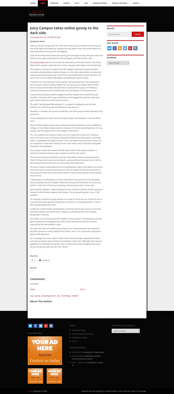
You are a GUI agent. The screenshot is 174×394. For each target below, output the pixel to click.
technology (65, 296)
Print (135, 3)
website (75, 296)
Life (76, 3)
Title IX (74, 341)
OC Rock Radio (78, 356)
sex (58, 296)
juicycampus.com (49, 296)
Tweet (32, 289)
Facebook (115, 48)
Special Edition (119, 3)
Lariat (30, 391)
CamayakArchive (37, 37)
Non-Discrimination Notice (82, 334)
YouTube (130, 48)
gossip (37, 296)
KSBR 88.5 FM (77, 352)
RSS (120, 48)
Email (109, 48)
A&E (86, 3)
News (42, 3)
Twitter (125, 48)
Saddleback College (80, 337)
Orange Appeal (100, 3)
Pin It (83, 289)
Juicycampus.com (42, 62)
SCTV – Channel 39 (79, 362)
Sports (66, 3)
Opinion (54, 3)
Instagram (135, 48)
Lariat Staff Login (79, 330)
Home (32, 3)
